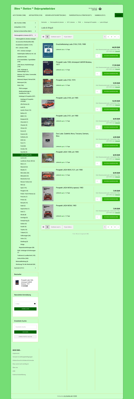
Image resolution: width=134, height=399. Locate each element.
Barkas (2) (24, 113)
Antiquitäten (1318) (35, 15)
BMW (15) (23, 116)
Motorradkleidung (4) (22, 261)
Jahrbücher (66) (22, 57)
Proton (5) (23, 200)
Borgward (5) (24, 119)
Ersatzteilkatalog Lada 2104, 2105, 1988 (71, 44)
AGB (14, 371)
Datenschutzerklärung (19, 374)
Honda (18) (24, 149)
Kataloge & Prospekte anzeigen (27, 100)
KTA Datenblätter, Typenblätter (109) (26, 61)
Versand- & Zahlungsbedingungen (23, 357)
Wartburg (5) (24, 241)
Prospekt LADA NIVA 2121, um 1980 (69, 170)
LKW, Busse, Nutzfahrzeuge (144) (25, 65)
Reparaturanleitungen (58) (26, 247)
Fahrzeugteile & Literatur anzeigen (26, 39)
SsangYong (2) (25, 221)
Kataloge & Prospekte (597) (27, 96)
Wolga (22, 244)
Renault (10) (24, 203)
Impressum (16, 353)
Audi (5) (23, 107)
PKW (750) (20, 85)
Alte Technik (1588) (19, 15)
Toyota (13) (24, 229)
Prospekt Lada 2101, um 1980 (67, 116)
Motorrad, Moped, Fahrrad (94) (26, 79)
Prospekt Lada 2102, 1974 (65, 80)
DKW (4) (23, 140)
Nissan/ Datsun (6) (26, 182)
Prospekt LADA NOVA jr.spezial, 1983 (69, 188)
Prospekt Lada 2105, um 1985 (67, 98)
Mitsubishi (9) (25, 176)
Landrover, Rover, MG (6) (28, 161)
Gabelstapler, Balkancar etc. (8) (26, 54)
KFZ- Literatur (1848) (22, 48)
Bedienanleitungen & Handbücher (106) (25, 92)
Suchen (118, 15)
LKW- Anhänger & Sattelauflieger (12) (23, 70)
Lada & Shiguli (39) (26, 155)
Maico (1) (23, 164)
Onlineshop (60, 396)
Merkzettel (114, 3)
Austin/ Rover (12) (26, 110)
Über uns (15, 367)
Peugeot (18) (24, 191)
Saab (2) (23, 206)
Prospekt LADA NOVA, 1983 (66, 206)
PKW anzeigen (23, 88)
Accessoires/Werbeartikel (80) (25, 42)
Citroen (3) (24, 128)
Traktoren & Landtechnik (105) (26, 255)
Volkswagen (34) (26, 235)
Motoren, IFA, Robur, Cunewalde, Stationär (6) (26, 75)
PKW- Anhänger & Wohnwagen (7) (26, 251)
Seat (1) (23, 212)
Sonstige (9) (24, 217)
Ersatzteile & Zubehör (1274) (24, 45)
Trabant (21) (24, 232)
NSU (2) (23, 185)
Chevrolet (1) (24, 122)
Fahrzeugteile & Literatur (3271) (80, 15)
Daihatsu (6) (24, 137)
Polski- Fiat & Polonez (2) (28, 194)
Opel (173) (24, 188)
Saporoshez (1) (25, 208)
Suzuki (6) (23, 226)
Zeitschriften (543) (22, 258)
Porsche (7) (24, 197)
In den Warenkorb (111, 56)
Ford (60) (23, 146)
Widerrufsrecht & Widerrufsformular (23, 360)
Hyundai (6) (24, 152)
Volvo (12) (23, 238)
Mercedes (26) (25, 173)
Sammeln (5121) (100, 15)
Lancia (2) (23, 158)
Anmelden (25, 309)
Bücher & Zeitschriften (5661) (55, 15)
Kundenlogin (103, 3)
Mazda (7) (23, 170)
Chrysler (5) (24, 125)
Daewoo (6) (24, 134)
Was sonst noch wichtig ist (21, 364)
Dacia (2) (23, 131)
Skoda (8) (23, 215)
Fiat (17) (23, 143)
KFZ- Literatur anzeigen (24, 51)
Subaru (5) (24, 223)
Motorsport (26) (22, 82)
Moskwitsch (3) (25, 179)
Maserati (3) (24, 167)
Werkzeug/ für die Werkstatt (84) (25, 264)
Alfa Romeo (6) (25, 104)
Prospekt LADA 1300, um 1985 (67, 152)
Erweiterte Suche (25, 337)
